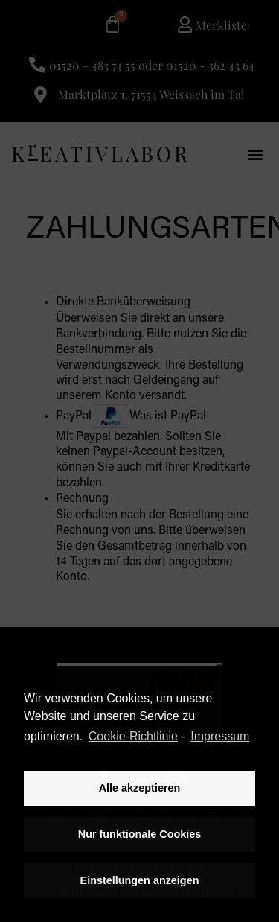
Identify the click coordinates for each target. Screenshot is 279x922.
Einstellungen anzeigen (139, 880)
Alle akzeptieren (140, 788)
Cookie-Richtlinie (133, 736)
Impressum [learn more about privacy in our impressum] (219, 736)
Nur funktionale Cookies (140, 834)
